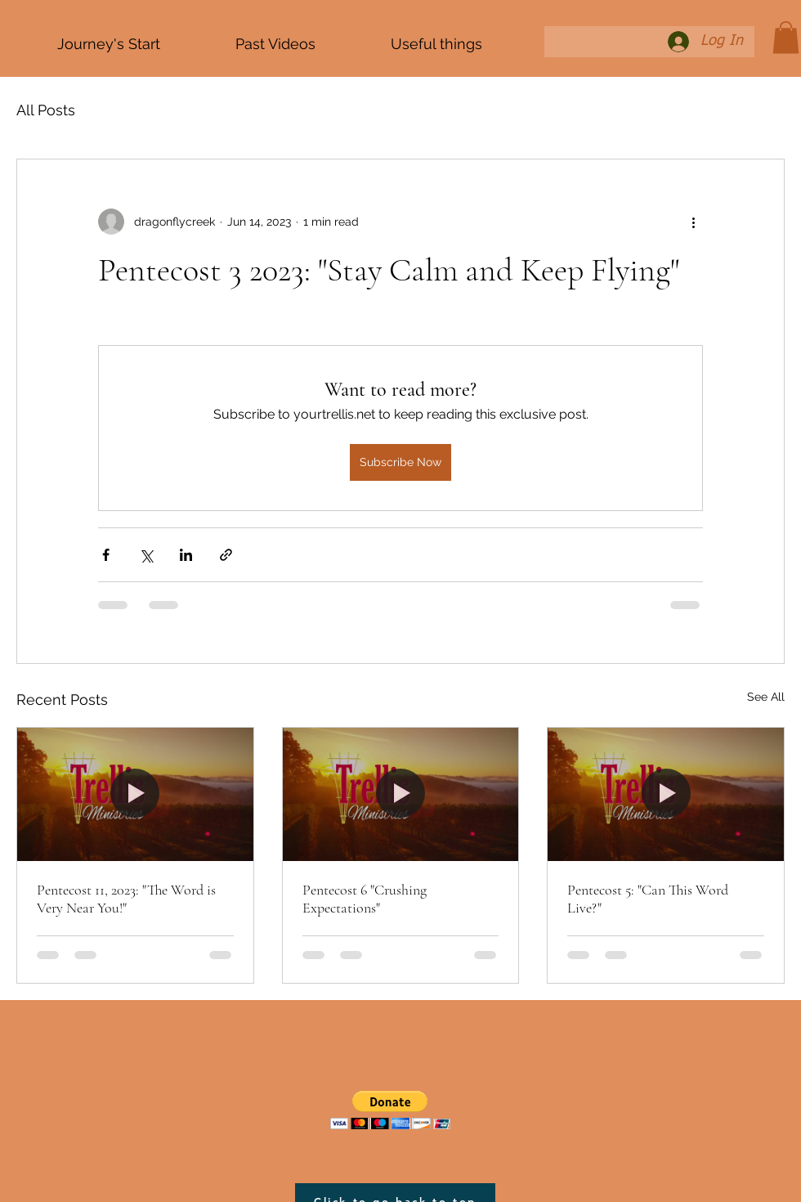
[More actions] (693, 221)
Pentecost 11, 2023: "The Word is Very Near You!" (126, 899)
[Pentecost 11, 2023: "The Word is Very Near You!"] (135, 794)
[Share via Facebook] (106, 555)
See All (766, 696)
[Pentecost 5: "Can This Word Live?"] (666, 794)
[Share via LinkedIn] (186, 555)
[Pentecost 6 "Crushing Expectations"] (401, 794)
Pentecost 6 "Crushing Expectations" (364, 899)
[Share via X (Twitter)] (146, 555)
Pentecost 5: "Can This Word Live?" (647, 899)
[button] (785, 37)
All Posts (45, 110)
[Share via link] (226, 555)
